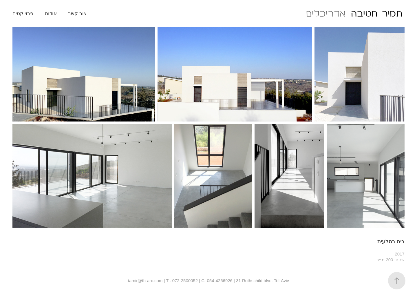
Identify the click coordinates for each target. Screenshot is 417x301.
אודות (51, 13)
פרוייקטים (22, 13)
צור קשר (77, 13)
